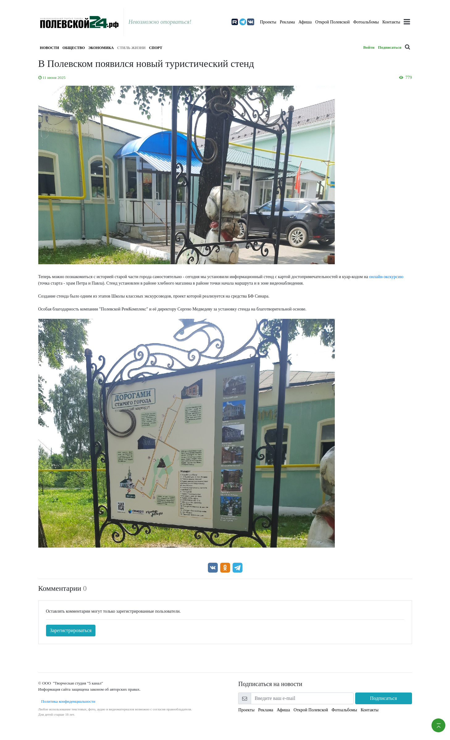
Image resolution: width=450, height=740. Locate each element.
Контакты (391, 22)
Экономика (101, 48)
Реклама (287, 22)
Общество (73, 48)
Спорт (155, 48)
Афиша (305, 22)
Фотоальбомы (366, 22)
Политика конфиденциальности (66, 701)
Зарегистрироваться (71, 630)
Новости (49, 48)
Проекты (268, 22)
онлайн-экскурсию (386, 276)
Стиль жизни (131, 48)
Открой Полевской (332, 22)
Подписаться (390, 47)
